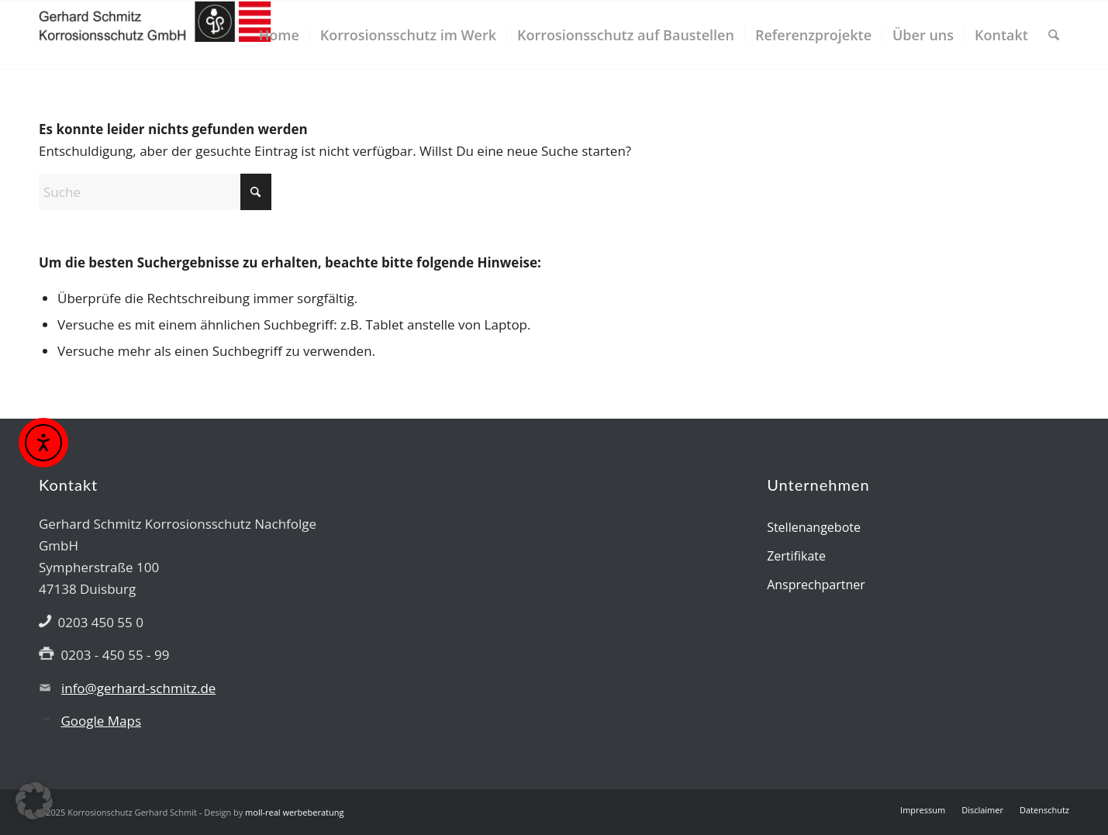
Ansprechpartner (816, 584)
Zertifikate (796, 555)
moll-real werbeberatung (294, 812)
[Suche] (1053, 35)
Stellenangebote (814, 527)
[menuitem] (279, 35)
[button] (34, 801)
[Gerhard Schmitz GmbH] (155, 35)
